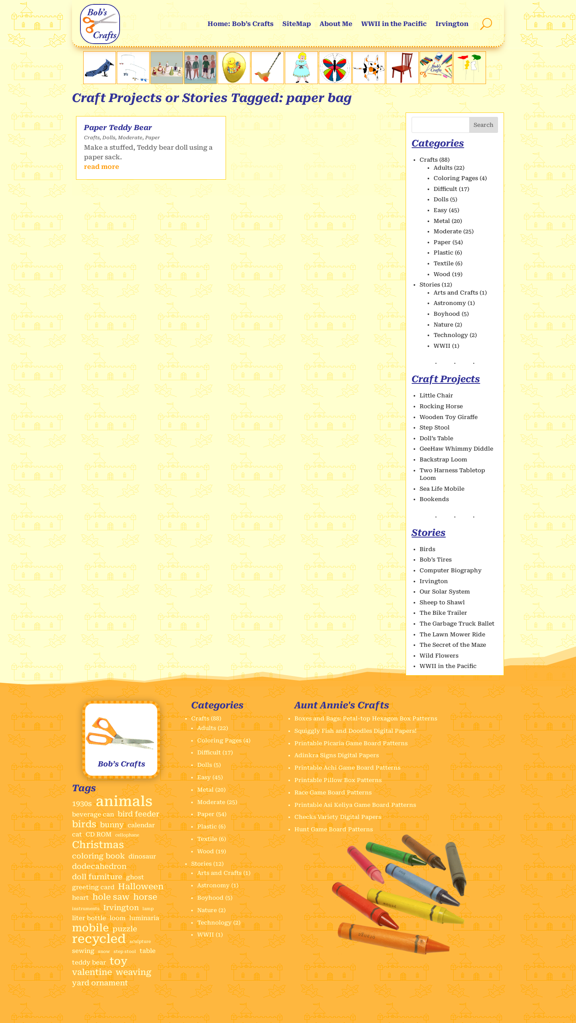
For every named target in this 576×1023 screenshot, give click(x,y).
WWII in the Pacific (394, 24)
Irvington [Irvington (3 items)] (121, 907)
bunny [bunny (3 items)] (112, 824)
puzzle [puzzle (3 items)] (124, 929)
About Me (336, 24)
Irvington (452, 24)
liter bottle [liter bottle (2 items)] (89, 918)
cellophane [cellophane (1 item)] (127, 835)
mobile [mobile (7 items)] (90, 928)
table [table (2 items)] (148, 951)
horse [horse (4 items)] (145, 897)
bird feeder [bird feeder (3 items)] (138, 814)
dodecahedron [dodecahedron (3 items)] (99, 866)
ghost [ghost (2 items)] (135, 877)
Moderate (130, 137)
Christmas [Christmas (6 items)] (98, 845)
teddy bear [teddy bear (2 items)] (89, 962)
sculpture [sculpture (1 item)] (140, 941)
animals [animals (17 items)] (124, 801)
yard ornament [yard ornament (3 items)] (100, 983)
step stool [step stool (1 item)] (125, 951)
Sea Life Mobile (442, 488)
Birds (427, 549)
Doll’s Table (436, 438)
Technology (451, 335)
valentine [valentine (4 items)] (92, 972)
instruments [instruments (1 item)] (86, 908)
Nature (443, 324)
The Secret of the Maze (453, 645)
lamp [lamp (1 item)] (148, 908)
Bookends (434, 499)
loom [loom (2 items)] (118, 918)
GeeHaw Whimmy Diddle (456, 448)
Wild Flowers (439, 655)
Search (484, 125)
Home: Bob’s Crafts (241, 24)
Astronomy (450, 303)
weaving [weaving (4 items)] (133, 972)
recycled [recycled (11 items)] (99, 939)
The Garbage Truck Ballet (457, 623)
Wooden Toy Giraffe (449, 417)
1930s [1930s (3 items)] (82, 803)
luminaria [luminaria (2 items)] (144, 918)
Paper (152, 137)
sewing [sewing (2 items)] (83, 951)
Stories (430, 284)
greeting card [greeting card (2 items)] (93, 887)
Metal (442, 221)
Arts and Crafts (456, 292)
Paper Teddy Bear (118, 127)
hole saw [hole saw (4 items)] (111, 897)
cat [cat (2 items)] (77, 834)
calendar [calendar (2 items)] (141, 825)
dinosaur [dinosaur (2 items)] (142, 856)
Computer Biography (451, 570)
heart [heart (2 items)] (80, 897)
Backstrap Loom (443, 459)
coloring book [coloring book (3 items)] (98, 856)
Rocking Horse (441, 406)
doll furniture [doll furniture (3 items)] (97, 877)
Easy (440, 210)
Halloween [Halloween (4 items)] (141, 886)
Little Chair (436, 395)
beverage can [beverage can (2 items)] (93, 814)
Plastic (443, 252)
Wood (442, 274)
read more (101, 166)
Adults (443, 167)
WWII (442, 346)
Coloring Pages (456, 178)
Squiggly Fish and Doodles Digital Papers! (355, 731)
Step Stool (435, 427)
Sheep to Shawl (442, 602)
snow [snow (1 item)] (104, 951)
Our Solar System (445, 591)
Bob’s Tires (436, 559)
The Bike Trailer (443, 613)
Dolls (108, 137)
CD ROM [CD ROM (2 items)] (99, 834)
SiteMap (296, 24)
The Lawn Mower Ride (452, 634)
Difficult (445, 189)
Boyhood (447, 314)
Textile (444, 263)
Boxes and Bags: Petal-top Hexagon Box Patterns (365, 718)
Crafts (92, 137)
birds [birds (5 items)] (84, 824)
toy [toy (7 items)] (119, 961)
